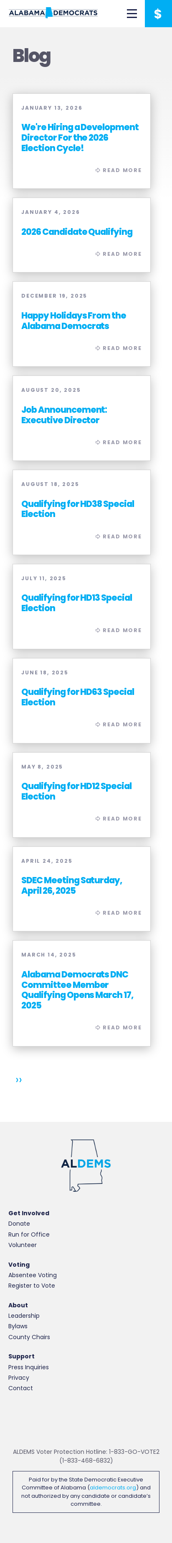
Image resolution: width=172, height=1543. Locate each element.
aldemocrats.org (113, 1488)
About (18, 1305)
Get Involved (28, 1213)
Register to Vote (31, 1285)
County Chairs (29, 1337)
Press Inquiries (28, 1367)
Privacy (18, 1377)
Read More (81, 141)
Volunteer (22, 1245)
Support (21, 1356)
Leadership (24, 1316)
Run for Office (29, 1234)
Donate (19, 1223)
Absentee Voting (32, 1275)
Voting (19, 1265)
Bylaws (18, 1326)
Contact (20, 1388)
